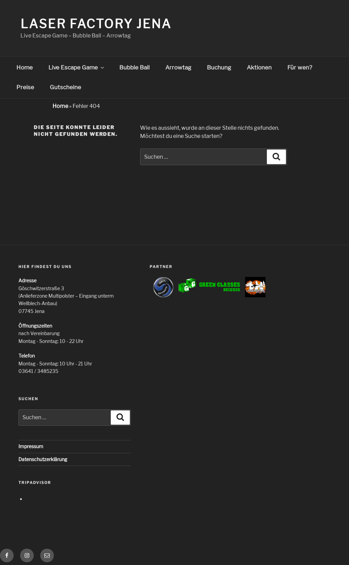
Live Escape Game (76, 67)
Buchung (219, 67)
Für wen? (299, 67)
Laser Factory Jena (95, 23)
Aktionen (259, 67)
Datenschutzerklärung (42, 459)
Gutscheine (65, 87)
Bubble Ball (134, 67)
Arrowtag (178, 67)
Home (24, 67)
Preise (25, 87)
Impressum (30, 446)
